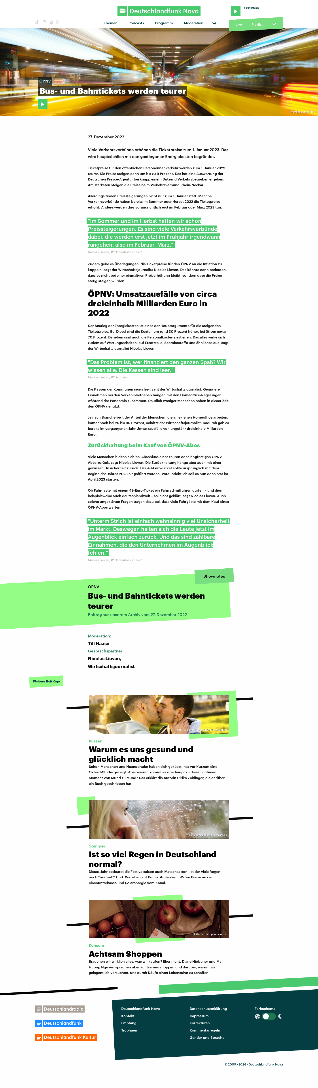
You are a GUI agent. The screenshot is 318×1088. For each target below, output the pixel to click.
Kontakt (127, 1016)
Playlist (257, 24)
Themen (110, 23)
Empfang (128, 1023)
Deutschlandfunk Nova (140, 1008)
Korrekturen (200, 1023)
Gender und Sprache (207, 1037)
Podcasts (136, 23)
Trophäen (129, 1030)
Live (239, 24)
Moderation (193, 23)
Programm (164, 23)
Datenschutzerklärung (208, 1008)
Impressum (199, 1016)
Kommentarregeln (205, 1030)
